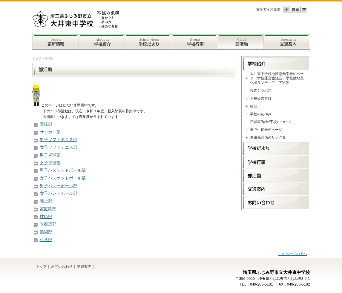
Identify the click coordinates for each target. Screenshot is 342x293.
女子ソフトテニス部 (58, 147)
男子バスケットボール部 (63, 170)
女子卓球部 (50, 162)
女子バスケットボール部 (63, 178)
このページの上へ (292, 254)
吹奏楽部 (48, 224)
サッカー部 (50, 132)
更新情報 (55, 42)
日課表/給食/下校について (271, 122)
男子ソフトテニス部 (58, 139)
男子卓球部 (50, 155)
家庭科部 (48, 208)
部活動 (240, 42)
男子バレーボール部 (58, 185)
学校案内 (102, 42)
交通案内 (287, 42)
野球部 (46, 124)
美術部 (46, 231)
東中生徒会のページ (266, 130)
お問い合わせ (62, 266)
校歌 (253, 106)
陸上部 (46, 201)
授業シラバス (261, 90)
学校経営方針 (261, 98)
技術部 (46, 216)
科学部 (46, 239)
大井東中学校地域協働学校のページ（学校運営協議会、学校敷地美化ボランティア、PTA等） (277, 78)
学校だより (148, 42)
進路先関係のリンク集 (268, 137)
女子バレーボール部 (58, 193)
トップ (36, 58)
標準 (295, 9)
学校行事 (194, 42)
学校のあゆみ (261, 114)
